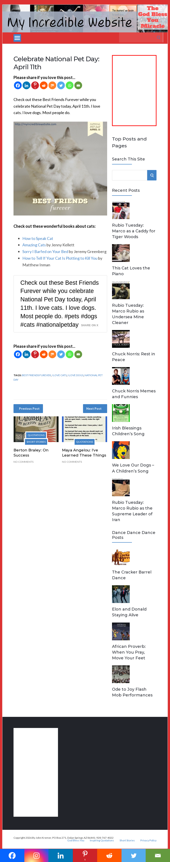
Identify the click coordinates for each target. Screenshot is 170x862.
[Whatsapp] (69, 85)
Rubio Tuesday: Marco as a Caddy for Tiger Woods (133, 231)
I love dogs (75, 375)
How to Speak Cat (37, 238)
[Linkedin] (26, 85)
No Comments (23, 461)
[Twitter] (61, 85)
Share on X (89, 325)
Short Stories (36, 441)
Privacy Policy (148, 840)
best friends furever (36, 375)
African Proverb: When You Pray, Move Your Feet (129, 652)
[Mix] (52, 85)
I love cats (59, 375)
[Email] (78, 85)
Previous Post (29, 408)
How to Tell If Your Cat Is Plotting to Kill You (59, 258)
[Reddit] (44, 85)
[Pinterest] (35, 85)
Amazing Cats (34, 244)
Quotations (36, 435)
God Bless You (75, 840)
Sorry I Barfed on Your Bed (45, 251)
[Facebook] (18, 85)
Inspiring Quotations (102, 840)
